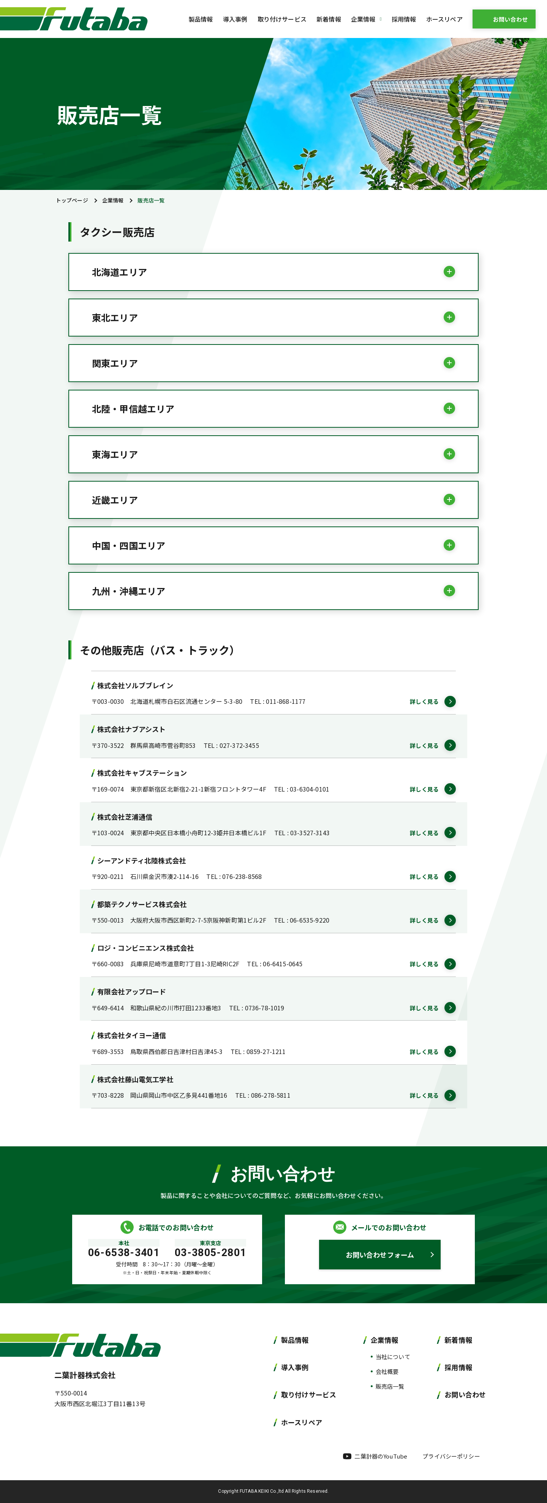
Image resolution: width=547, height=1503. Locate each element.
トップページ (72, 200)
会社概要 (387, 1371)
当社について (393, 1357)
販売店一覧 (390, 1386)
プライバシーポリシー (451, 1456)
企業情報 (113, 200)
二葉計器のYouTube (380, 1456)
